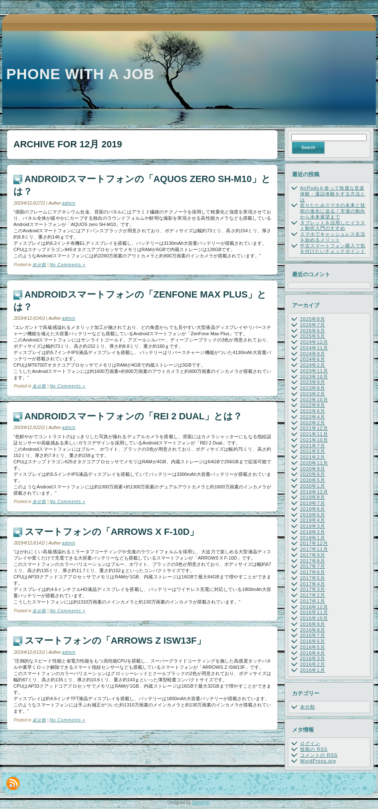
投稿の (314, 749)
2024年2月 (312, 364)
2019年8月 (312, 497)
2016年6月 (312, 641)
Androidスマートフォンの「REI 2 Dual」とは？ (133, 416)
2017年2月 (312, 595)
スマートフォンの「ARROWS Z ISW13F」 (115, 640)
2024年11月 (314, 347)
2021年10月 (314, 439)
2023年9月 (312, 382)
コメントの (319, 755)
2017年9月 (312, 554)
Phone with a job (80, 74)
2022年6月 (312, 410)
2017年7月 (312, 566)
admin (68, 203)
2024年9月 (312, 353)
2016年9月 (312, 624)
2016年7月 (312, 635)
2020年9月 (312, 468)
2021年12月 (314, 428)
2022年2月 (312, 422)
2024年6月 (312, 359)
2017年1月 (312, 601)
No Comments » (67, 264)
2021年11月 (314, 434)
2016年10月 (314, 618)
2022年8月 (312, 405)
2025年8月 (312, 318)
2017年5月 (312, 577)
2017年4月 (312, 583)
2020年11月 (314, 462)
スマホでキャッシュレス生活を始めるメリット (332, 236)
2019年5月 (312, 514)
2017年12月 (314, 543)
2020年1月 (312, 485)
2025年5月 (312, 336)
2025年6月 (312, 330)
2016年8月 (312, 629)
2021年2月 (312, 457)
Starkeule (201, 802)
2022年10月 (314, 399)
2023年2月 (312, 393)
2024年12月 (314, 341)
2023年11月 (314, 370)
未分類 (39, 264)
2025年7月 (312, 324)
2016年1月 (312, 670)
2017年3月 (312, 589)
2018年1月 (312, 537)
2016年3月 (312, 658)
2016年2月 (312, 664)
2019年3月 (312, 526)
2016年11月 (314, 612)
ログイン (310, 743)
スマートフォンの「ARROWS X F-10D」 (112, 531)
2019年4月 (312, 520)
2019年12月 (314, 491)
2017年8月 (312, 560)
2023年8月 (312, 387)
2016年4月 (312, 652)
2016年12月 (314, 606)
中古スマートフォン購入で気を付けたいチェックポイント (332, 248)
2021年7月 (312, 445)
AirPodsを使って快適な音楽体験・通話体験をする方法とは (332, 193)
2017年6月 (312, 572)
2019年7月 (312, 503)
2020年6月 (312, 474)
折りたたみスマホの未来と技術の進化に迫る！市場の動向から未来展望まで (332, 211)
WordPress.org (318, 760)
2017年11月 (314, 549)
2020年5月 (312, 480)
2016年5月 (312, 647)
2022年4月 (312, 416)
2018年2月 (312, 531)
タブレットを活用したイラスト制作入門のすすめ (332, 225)
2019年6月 (312, 508)
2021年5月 (312, 451)
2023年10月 (314, 376)
